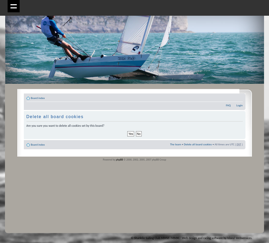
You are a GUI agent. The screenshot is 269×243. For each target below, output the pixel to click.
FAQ (228, 105)
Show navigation (14, 6)
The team (175, 144)
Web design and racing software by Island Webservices (216, 238)
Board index (38, 98)
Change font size (239, 97)
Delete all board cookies (198, 144)
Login (240, 105)
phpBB (119, 159)
